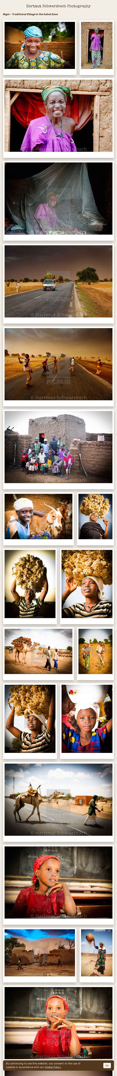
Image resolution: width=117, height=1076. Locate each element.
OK (107, 1065)
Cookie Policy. (53, 1067)
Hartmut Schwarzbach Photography (58, 6)
